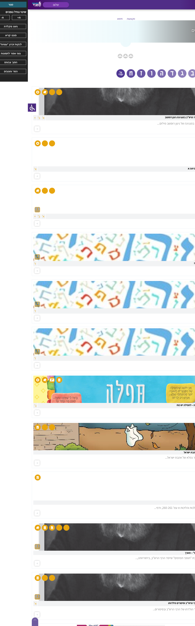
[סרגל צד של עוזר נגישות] (4, 108)
